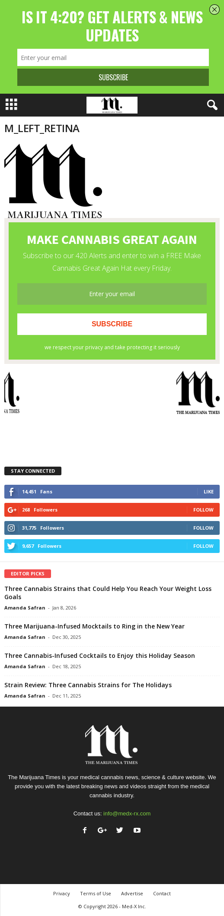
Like (209, 491)
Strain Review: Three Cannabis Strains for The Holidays (88, 685)
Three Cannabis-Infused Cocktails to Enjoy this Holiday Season (99, 655)
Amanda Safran (24, 607)
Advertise (132, 893)
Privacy (61, 893)
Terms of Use (95, 893)
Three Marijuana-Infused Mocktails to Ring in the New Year (94, 626)
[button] (210, 105)
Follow (203, 509)
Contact (162, 893)
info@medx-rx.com (126, 813)
